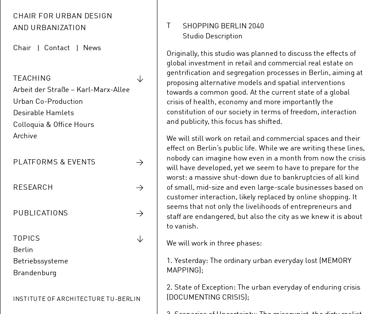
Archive (25, 136)
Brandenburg (34, 273)
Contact (57, 48)
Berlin (23, 250)
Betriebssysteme (40, 261)
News (92, 48)
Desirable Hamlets (43, 113)
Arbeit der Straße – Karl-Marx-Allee (71, 90)
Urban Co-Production (48, 102)
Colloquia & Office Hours (53, 125)
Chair (22, 48)
